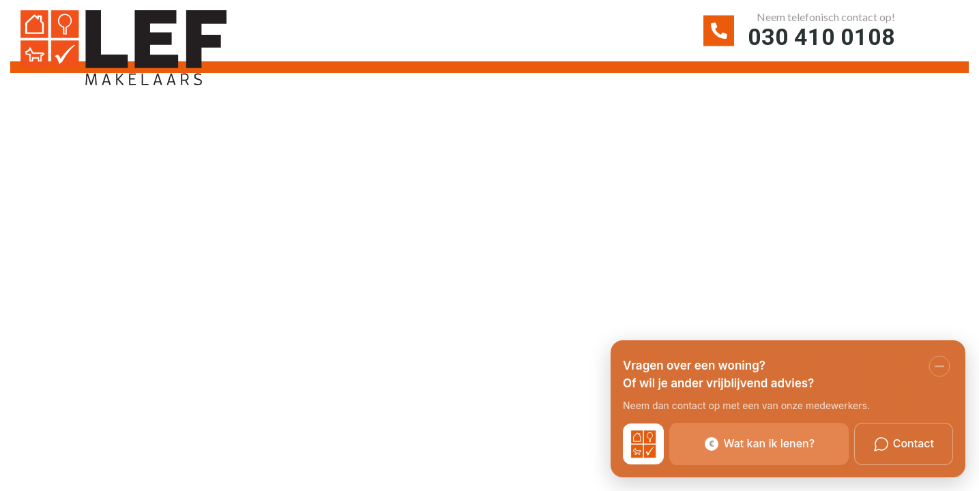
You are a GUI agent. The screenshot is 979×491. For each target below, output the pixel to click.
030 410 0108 (821, 36)
